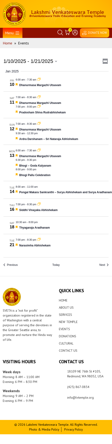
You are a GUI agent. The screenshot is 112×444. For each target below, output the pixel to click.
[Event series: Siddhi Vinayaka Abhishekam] (39, 204)
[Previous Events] (10, 265)
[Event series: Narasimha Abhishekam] (39, 239)
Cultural (66, 343)
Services (65, 315)
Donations (67, 336)
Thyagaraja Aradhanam (34, 227)
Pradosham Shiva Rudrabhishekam (42, 112)
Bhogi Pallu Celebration (34, 175)
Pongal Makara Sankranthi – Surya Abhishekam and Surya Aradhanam (65, 192)
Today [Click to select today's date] (56, 265)
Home (63, 300)
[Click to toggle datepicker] (30, 61)
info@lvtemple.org (80, 397)
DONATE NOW (97, 33)
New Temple (68, 322)
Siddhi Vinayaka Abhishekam (38, 210)
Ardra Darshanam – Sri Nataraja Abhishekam (48, 139)
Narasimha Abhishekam (35, 245)
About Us (66, 307)
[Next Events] (104, 265)
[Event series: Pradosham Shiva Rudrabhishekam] (39, 106)
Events (64, 329)
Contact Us (68, 350)
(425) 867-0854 (78, 387)
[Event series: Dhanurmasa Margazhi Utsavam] (39, 79)
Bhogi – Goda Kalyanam (35, 165)
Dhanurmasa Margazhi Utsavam (40, 85)
